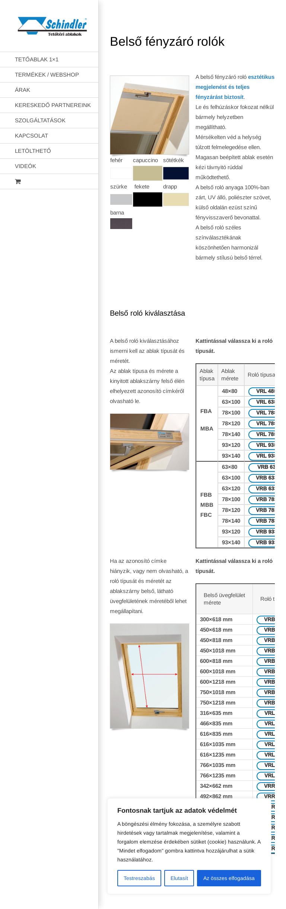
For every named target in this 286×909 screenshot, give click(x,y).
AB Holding (192, 897)
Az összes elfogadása (229, 878)
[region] (189, 846)
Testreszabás (139, 878)
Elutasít (179, 878)
